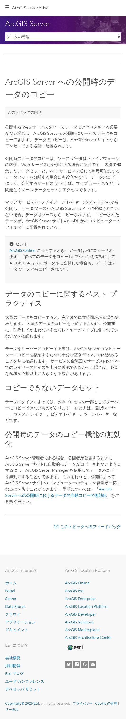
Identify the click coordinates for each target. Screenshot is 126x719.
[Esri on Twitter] (68, 664)
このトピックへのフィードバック (90, 526)
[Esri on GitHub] (84, 664)
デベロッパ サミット (22, 689)
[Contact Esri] (92, 664)
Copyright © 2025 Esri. (22, 703)
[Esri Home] (75, 647)
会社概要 (12, 658)
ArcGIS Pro (74, 591)
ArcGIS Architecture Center (88, 637)
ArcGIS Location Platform (86, 606)
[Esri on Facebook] (76, 664)
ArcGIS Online (77, 583)
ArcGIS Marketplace (82, 629)
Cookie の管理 (106, 703)
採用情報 (12, 666)
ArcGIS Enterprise (30, 7)
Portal (10, 591)
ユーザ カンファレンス (24, 681)
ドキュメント (16, 629)
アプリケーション (20, 622)
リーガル (12, 709)
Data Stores (15, 606)
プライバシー (83, 703)
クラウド (12, 614)
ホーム (11, 583)
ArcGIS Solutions (79, 622)
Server (10, 598)
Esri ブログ (14, 673)
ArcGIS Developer (80, 614)
